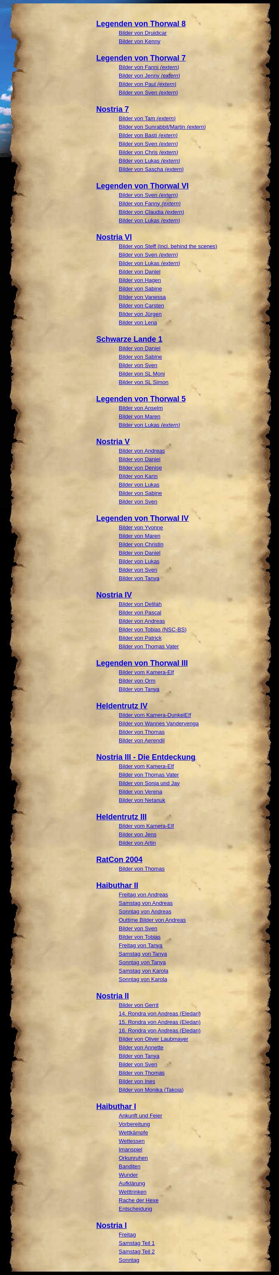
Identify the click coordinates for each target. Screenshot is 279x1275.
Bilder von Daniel (139, 271)
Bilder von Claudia (151, 212)
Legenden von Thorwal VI (142, 186)
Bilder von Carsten (141, 305)
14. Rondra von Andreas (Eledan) (160, 1013)
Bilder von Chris (148, 152)
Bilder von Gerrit (139, 1005)
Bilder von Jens (137, 834)
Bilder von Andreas (142, 451)
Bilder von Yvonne (141, 527)
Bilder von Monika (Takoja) (151, 1090)
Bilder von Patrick (140, 638)
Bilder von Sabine (140, 288)
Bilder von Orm (137, 681)
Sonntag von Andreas (145, 911)
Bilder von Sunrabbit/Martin (162, 127)
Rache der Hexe (139, 1200)
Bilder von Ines (137, 1081)
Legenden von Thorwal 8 (141, 23)
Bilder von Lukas (149, 161)
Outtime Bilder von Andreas (152, 920)
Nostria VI (114, 237)
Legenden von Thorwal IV (142, 518)
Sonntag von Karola (143, 979)
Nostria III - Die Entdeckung (145, 757)
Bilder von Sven (148, 92)
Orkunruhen (133, 1158)
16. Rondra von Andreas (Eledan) (160, 1030)
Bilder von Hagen (140, 280)
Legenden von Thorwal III (142, 663)
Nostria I (111, 1225)
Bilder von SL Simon (143, 382)
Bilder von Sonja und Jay (149, 783)
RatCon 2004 (119, 859)
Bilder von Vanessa (142, 297)
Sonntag (129, 1260)
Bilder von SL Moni (142, 374)
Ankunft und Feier (140, 1115)
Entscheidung (135, 1209)
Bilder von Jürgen (140, 314)
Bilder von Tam (147, 118)
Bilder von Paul (147, 84)
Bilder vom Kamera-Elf (146, 672)
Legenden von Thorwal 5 (141, 399)
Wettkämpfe (133, 1132)
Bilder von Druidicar (143, 33)
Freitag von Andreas (143, 894)
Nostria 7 (112, 109)
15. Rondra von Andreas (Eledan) (160, 1022)
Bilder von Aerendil (142, 740)
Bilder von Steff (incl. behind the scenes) (168, 246)
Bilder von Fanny (150, 203)
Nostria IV (114, 595)
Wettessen (132, 1141)
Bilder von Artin (137, 843)
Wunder (128, 1175)
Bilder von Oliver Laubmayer (153, 1039)
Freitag (127, 1234)
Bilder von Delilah (140, 604)
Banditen (129, 1166)
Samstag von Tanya (143, 954)
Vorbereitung (134, 1124)
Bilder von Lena (138, 322)
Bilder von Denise (140, 468)
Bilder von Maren (139, 416)
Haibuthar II (117, 885)
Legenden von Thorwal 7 (141, 58)
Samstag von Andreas (146, 903)
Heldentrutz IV (122, 706)
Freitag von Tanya (140, 945)
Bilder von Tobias (140, 937)
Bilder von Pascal (140, 612)
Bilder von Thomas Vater (149, 646)
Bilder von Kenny (139, 41)
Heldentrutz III (121, 817)
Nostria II (112, 996)
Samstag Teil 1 (137, 1243)
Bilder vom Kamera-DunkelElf (155, 715)
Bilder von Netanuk (142, 800)
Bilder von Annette (141, 1047)
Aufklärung (132, 1183)
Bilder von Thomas (142, 732)
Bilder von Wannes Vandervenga (159, 723)
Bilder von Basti (148, 135)
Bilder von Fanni (149, 67)
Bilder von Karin (138, 476)
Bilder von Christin (141, 544)
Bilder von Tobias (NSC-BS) (153, 629)
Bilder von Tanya (139, 578)
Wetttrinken (133, 1192)
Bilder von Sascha (151, 169)
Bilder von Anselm (141, 408)
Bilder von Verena (140, 791)
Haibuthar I (116, 1106)
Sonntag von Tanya (142, 962)
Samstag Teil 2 (137, 1251)
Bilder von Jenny (149, 75)
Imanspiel (130, 1149)
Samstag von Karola (143, 971)
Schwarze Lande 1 (129, 339)
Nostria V (113, 441)
